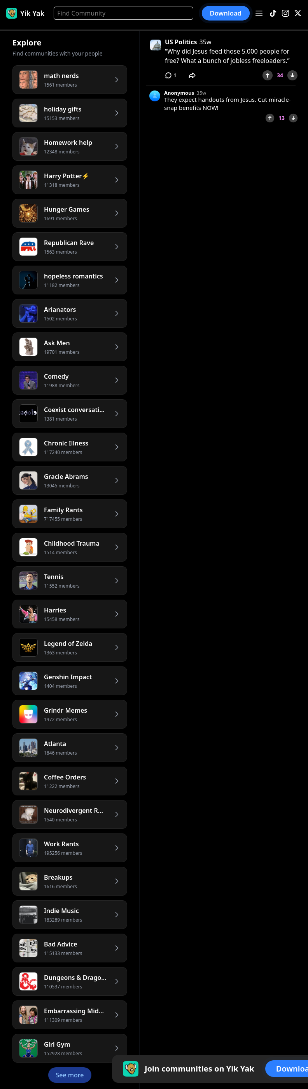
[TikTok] (273, 13)
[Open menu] (259, 13)
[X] (298, 13)
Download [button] (226, 13)
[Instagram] (285, 13)
